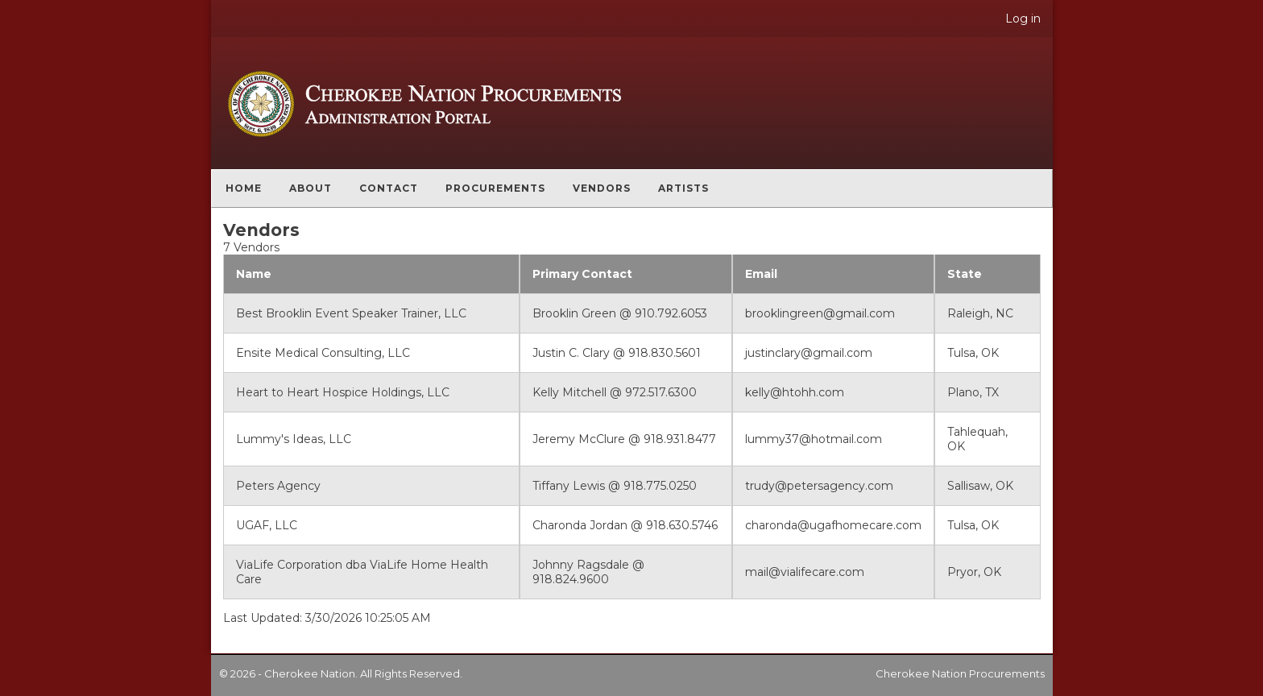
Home (244, 188)
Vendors (602, 188)
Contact (388, 188)
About (310, 188)
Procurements (495, 188)
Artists (683, 188)
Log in (1023, 18)
